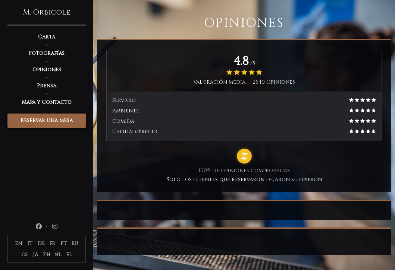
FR (52, 243)
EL (69, 254)
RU (74, 243)
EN (18, 243)
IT (29, 243)
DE (41, 243)
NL (58, 254)
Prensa (46, 85)
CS (24, 254)
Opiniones (46, 69)
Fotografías (47, 53)
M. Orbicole (46, 12)
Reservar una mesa (47, 120)
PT (63, 243)
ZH (46, 254)
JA (35, 254)
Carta (46, 36)
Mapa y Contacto (47, 102)
